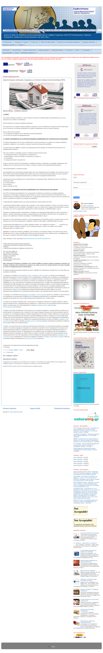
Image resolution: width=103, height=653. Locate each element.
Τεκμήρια (21, 45)
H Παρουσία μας (7, 42)
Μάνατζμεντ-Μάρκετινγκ (28, 52)
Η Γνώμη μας (69, 50)
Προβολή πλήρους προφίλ (80, 211)
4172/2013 (45, 275)
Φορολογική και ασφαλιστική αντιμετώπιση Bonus (87, 621)
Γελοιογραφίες (86, 50)
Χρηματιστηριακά (7, 52)
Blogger (53, 646)
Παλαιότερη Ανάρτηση (62, 408)
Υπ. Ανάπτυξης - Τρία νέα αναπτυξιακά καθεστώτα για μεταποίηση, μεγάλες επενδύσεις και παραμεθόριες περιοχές (86, 445)
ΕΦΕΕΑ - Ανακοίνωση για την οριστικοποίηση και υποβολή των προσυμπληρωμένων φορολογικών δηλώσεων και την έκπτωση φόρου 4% (85, 440)
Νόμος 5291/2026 (77, 463)
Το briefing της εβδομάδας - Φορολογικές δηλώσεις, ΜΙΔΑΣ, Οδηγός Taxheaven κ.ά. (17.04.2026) (86, 435)
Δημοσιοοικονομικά (57, 50)
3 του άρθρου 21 (35, 275)
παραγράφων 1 (24, 275)
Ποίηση (17, 52)
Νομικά (77, 50)
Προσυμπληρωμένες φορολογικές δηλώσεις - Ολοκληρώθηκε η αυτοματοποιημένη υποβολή (85, 449)
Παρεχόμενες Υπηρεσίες (21, 42)
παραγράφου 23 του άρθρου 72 (29, 294)
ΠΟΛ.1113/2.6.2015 (31, 338)
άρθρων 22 (48, 336)
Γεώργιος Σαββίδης (88, 203)
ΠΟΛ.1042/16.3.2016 (9, 307)
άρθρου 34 (41, 305)
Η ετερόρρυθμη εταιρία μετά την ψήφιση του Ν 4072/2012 (88, 551)
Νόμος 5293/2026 (77, 459)
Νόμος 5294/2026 (77, 457)
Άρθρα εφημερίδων (43, 50)
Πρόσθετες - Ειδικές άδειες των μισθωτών (86, 543)
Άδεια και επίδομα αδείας (48, 42)
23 (54, 336)
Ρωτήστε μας (34, 42)
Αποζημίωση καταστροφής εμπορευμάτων (87, 610)
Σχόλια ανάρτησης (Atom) (16, 411)
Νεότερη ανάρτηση (9, 408)
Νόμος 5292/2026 (77, 461)
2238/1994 (50, 305)
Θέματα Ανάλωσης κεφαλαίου (87, 570)
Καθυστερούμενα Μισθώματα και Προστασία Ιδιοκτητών (88, 561)
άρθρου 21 (15, 289)
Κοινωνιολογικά (16, 50)
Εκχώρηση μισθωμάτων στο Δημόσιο (89, 533)
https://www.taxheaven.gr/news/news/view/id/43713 (37, 238)
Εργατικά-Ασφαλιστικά (29, 50)
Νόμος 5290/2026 (77, 465)
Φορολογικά (6, 50)
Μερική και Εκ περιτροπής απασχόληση (68, 42)
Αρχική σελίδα (35, 408)
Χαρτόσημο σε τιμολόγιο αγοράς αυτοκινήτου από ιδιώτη (88, 580)
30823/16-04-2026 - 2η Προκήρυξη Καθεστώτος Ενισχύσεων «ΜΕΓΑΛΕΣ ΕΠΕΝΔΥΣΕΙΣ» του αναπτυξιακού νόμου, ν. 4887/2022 (85, 501)
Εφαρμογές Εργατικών (88, 42)
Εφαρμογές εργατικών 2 (9, 45)
